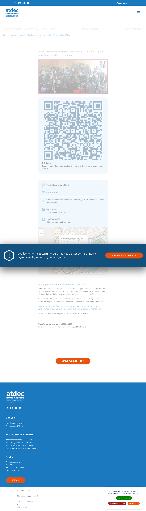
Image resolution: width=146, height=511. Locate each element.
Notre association (13, 462)
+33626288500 (53, 219)
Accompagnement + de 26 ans (19, 442)
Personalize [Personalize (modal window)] (134, 503)
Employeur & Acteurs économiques (21, 448)
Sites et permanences (15, 467)
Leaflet (84, 273)
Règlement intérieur (25, 507)
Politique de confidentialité (28, 501)
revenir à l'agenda (124, 255)
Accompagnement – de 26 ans (19, 440)
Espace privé (122, 3)
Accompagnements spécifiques (19, 445)
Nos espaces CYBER (14, 426)
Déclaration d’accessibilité (27, 496)
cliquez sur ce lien (80, 314)
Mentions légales (24, 490)
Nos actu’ (10, 465)
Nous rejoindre (12, 470)
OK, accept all (124, 498)
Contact (16, 480)
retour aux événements (73, 361)
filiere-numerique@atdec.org (59, 222)
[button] (86, 236)
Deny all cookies (117, 503)
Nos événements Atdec (15, 423)
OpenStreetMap (95, 273)
